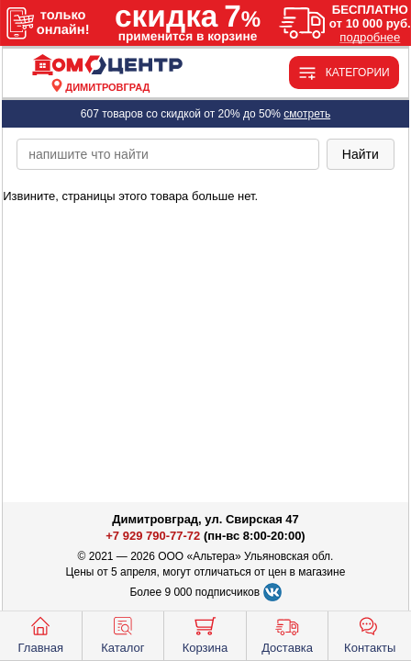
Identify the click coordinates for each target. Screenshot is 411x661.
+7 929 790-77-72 (153, 536)
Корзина (205, 633)
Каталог (122, 633)
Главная (40, 633)
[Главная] (107, 65)
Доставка (287, 633)
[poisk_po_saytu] (168, 154)
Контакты (369, 633)
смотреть (306, 113)
